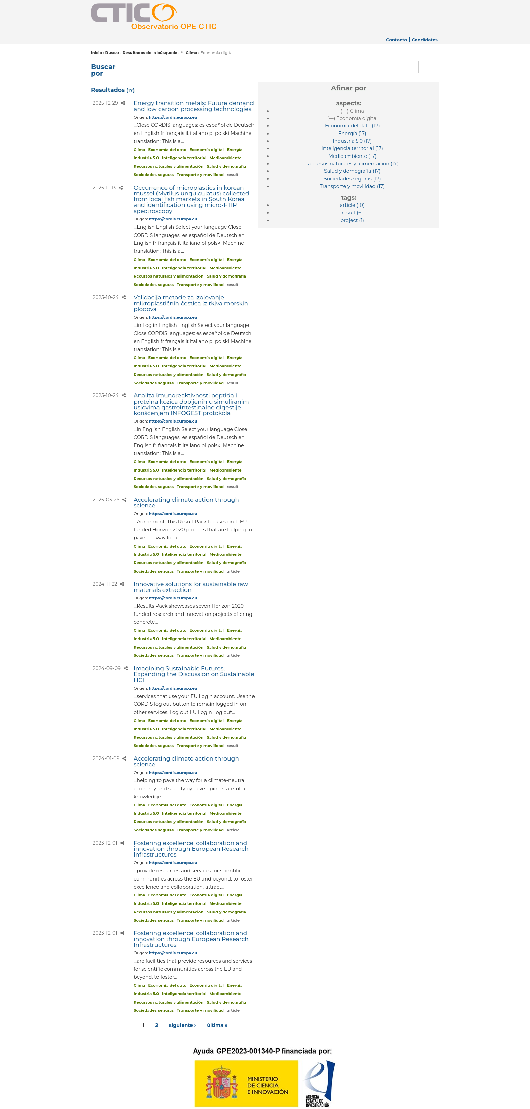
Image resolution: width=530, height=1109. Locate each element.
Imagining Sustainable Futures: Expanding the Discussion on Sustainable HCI (194, 674)
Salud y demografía (226, 166)
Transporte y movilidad (200, 174)
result (233, 174)
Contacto (396, 39)
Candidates (425, 39)
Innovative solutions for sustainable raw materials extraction (191, 586)
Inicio (96, 52)
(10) (352, 205)
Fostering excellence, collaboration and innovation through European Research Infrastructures (191, 848)
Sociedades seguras (154, 174)
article (233, 571)
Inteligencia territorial (184, 157)
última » (217, 1025)
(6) (352, 213)
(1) (352, 220)
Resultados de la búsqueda (150, 52)
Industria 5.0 (146, 157)
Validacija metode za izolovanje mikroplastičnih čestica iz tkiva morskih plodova (191, 303)
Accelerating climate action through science (186, 502)
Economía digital (206, 149)
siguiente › (182, 1025)
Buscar (112, 52)
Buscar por (103, 70)
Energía (235, 149)
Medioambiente (226, 157)
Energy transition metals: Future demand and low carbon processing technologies (194, 105)
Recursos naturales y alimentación (168, 166)
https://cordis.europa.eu (173, 117)
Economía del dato (167, 149)
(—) (352, 111)
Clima (191, 52)
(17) (352, 126)
